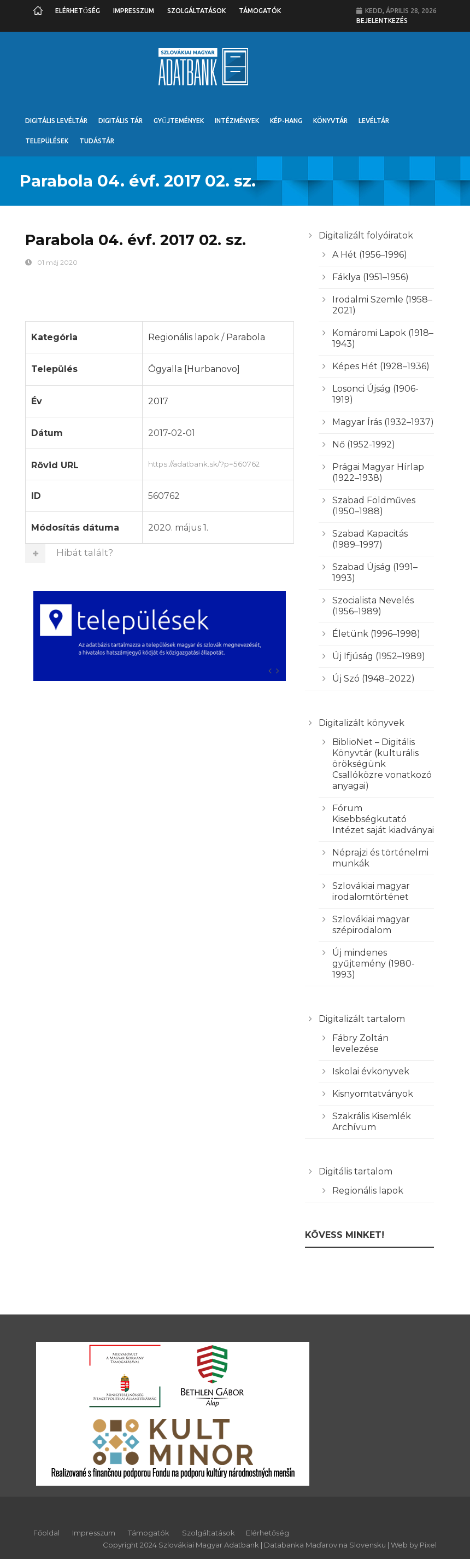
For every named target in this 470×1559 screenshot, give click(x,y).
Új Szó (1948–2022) (373, 678)
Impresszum (133, 10)
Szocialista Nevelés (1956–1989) (373, 605)
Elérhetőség (77, 10)
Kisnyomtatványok (372, 1094)
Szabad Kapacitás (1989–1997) (370, 539)
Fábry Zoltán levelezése (360, 1043)
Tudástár (96, 140)
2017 (158, 401)
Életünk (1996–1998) (376, 634)
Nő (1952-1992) (363, 444)
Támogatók (260, 10)
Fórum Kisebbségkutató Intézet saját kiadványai (383, 819)
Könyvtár (330, 120)
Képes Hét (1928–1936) (381, 366)
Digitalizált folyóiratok (366, 235)
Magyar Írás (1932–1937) (383, 422)
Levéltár (374, 120)
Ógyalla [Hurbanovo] (194, 369)
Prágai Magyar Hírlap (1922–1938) (378, 472)
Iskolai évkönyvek (370, 1071)
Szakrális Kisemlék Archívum (371, 1121)
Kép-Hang (286, 120)
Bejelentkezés (382, 20)
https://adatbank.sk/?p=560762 (218, 462)
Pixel (428, 1544)
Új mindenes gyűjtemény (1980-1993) (373, 963)
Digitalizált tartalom (362, 1019)
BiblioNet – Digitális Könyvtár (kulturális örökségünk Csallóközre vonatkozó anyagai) (382, 764)
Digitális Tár (120, 120)
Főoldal (46, 1532)
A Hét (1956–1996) (369, 254)
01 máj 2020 (57, 262)
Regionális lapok (183, 337)
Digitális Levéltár (56, 120)
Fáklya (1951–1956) (370, 277)
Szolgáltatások (196, 10)
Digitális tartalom (355, 1171)
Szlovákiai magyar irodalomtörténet (371, 891)
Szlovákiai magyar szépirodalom (371, 924)
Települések (46, 140)
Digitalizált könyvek (361, 723)
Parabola (245, 337)
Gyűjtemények (179, 120)
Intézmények (237, 120)
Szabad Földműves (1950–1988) (373, 505)
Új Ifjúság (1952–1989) (378, 656)
